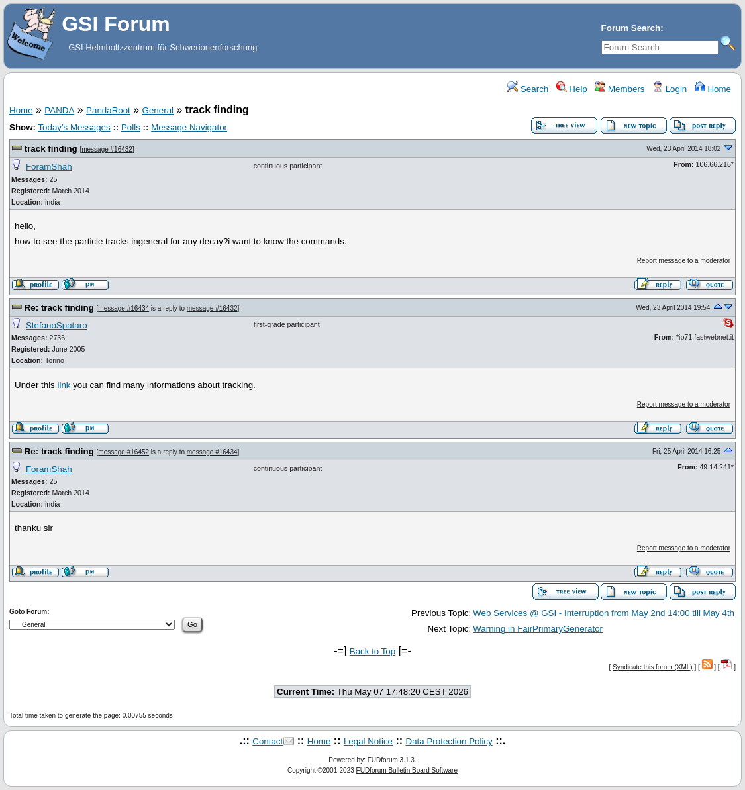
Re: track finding (59, 308)
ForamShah (49, 167)
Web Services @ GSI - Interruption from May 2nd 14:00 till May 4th (603, 613)
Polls (130, 127)
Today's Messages (74, 127)
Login (669, 89)
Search (527, 89)
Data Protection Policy (449, 741)
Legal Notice (368, 741)
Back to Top (372, 651)
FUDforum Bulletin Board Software (407, 770)
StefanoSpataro (56, 325)
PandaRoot (108, 110)
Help (571, 89)
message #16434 (123, 308)
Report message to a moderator (683, 260)
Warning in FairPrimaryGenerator (538, 629)
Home (713, 89)
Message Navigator (189, 127)
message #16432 (106, 149)
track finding (51, 149)
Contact (267, 741)
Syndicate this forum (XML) (653, 667)
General (158, 110)
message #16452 (123, 452)
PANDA (59, 110)
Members (619, 89)
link (63, 385)
